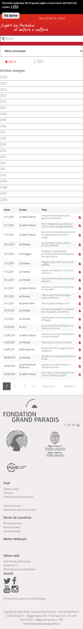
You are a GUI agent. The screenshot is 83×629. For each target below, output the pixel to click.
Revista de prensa (13, 523)
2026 (3, 77)
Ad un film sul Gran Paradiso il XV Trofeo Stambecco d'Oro (57, 374)
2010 (3, 175)
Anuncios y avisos (12, 506)
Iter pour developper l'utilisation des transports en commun (57, 310)
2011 (40, 61)
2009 (3, 181)
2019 (3, 120)
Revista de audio (12, 531)
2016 (3, 138)
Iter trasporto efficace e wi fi (55, 304)
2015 (3, 144)
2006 (3, 200)
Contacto (8, 493)
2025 (3, 83)
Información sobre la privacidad (20, 510)
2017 (3, 132)
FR (69, 425)
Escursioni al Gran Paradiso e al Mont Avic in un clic (57, 327)
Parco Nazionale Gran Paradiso (19, 569)
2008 (3, 187)
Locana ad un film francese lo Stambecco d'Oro (56, 366)
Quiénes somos (11, 489)
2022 (3, 101)
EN (73, 425)
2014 (3, 150)
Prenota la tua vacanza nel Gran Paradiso (25, 599)
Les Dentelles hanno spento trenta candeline (55, 244)
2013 (3, 157)
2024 (3, 89)
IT (65, 425)
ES (78, 425)
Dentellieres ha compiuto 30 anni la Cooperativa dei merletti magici (58, 235)
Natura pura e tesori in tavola (56, 342)
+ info (14, 7)
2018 (3, 126)
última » (69, 386)
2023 (3, 95)
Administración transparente (18, 497)
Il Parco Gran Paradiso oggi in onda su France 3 (56, 296)
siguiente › (49, 386)
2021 (3, 108)
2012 (3, 163)
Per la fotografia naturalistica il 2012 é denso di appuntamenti (57, 225)
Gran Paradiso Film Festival (17, 561)
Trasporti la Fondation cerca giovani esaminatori (55, 217)
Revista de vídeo (12, 527)
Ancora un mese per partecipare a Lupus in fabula (58, 335)
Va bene (10, 15)
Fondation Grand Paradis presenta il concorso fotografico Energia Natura (57, 254)
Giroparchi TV (10, 565)
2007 (3, 193)
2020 (3, 114)
